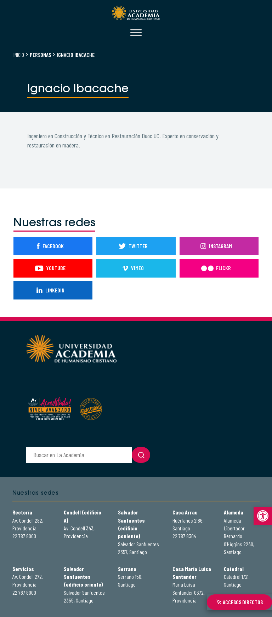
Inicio (18, 54)
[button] (263, 516)
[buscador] (79, 455)
